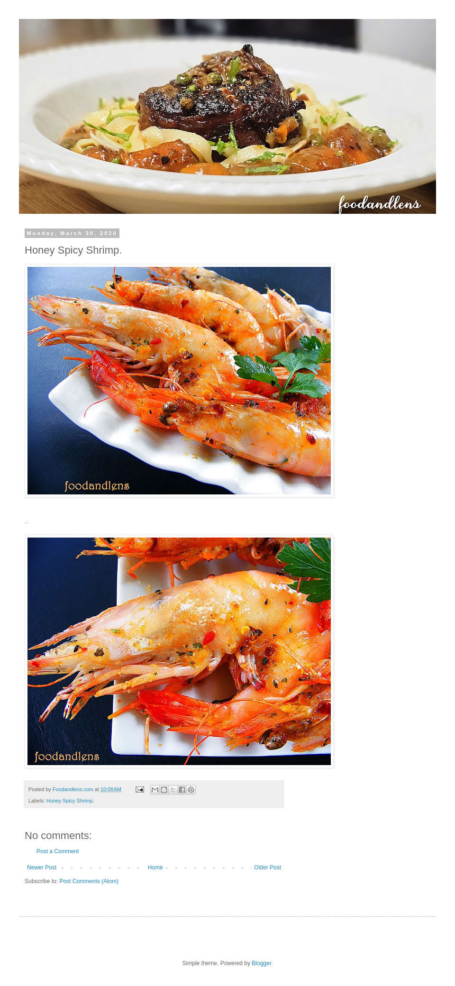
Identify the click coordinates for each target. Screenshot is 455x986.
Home (155, 867)
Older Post (267, 867)
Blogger (261, 963)
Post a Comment (57, 851)
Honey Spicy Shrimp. (70, 800)
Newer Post (41, 867)
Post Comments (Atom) (88, 881)
